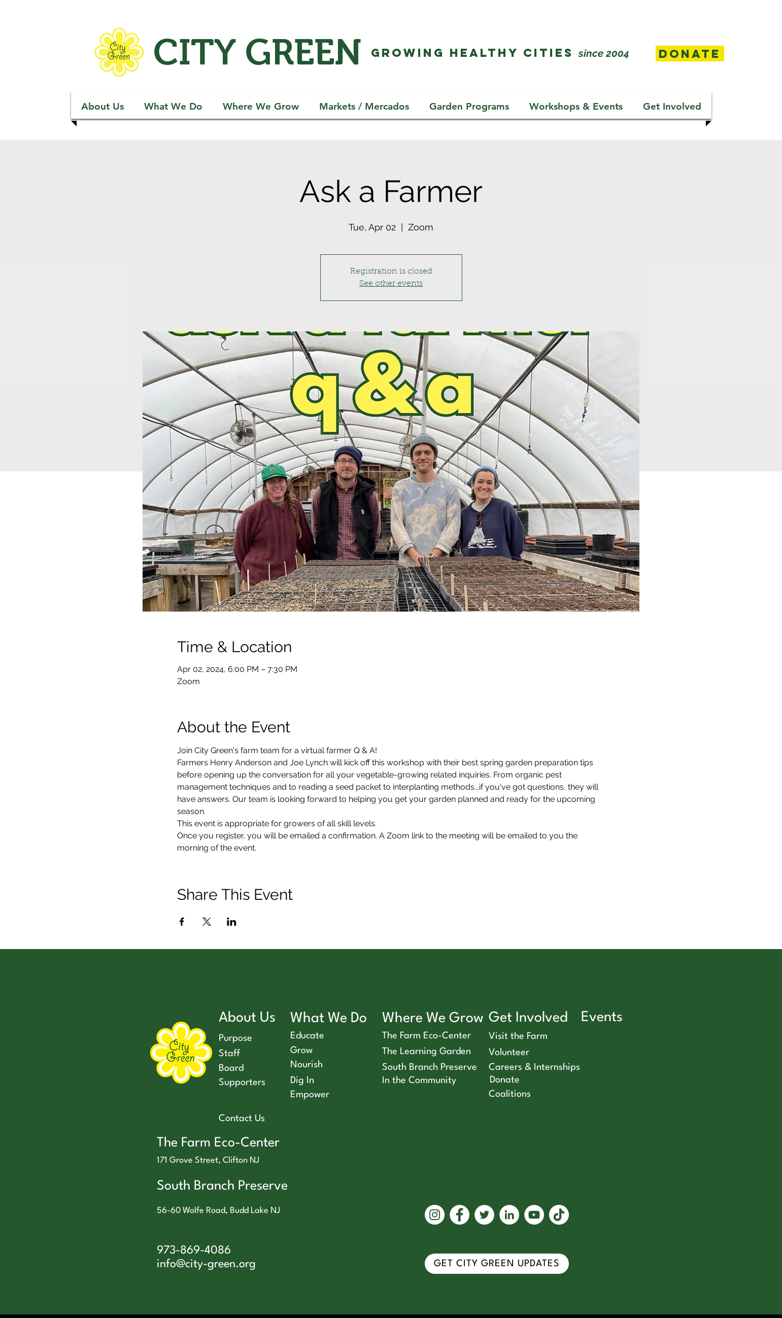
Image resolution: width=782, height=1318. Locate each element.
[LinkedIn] (509, 1215)
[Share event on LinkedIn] (231, 922)
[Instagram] (435, 1215)
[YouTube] (534, 1215)
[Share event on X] (207, 922)
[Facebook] (459, 1215)
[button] (102, 106)
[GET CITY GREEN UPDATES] (497, 1264)
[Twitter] (484, 1215)
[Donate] (690, 53)
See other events (391, 284)
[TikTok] (559, 1215)
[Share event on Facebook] (182, 922)
